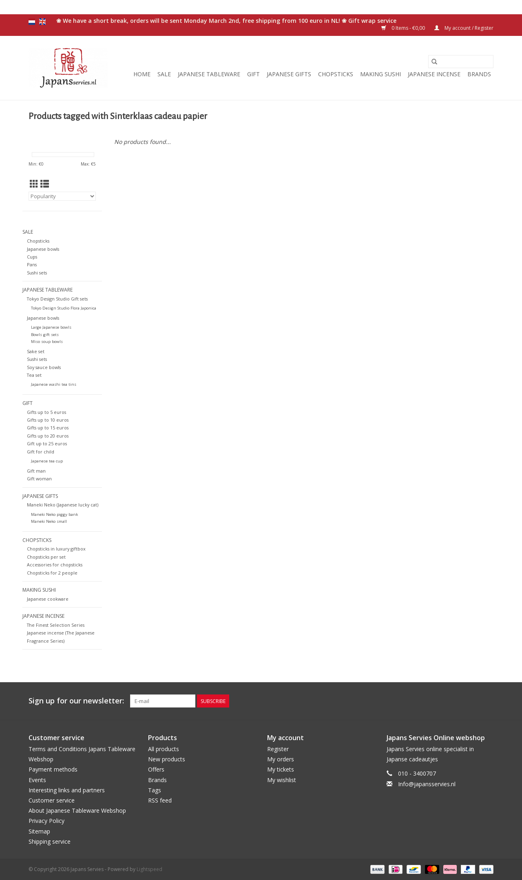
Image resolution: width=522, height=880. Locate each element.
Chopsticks (335, 74)
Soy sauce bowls (44, 367)
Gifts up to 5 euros (46, 412)
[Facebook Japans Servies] (442, 701)
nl (32, 21)
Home (141, 74)
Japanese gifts (289, 74)
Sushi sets (37, 273)
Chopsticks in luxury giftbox (56, 549)
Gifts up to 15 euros (48, 428)
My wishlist (281, 780)
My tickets (280, 769)
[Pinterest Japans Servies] (472, 701)
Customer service (52, 800)
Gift (253, 74)
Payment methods (53, 769)
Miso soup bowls (47, 341)
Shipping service (50, 841)
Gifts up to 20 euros (48, 436)
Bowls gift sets (45, 334)
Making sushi (380, 74)
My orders (280, 759)
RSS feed (160, 800)
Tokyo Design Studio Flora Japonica (63, 308)
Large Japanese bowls (51, 327)
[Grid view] (34, 184)
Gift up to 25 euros (47, 443)
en (42, 21)
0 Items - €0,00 (403, 27)
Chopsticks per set (46, 557)
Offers (156, 769)
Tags (154, 790)
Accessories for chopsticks (54, 565)
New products (166, 759)
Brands (479, 74)
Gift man (36, 471)
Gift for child (40, 452)
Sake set (35, 351)
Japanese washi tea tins (53, 384)
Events (37, 780)
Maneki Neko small (49, 521)
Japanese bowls (43, 249)
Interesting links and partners (67, 790)
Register (278, 749)
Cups (32, 257)
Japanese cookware (48, 599)
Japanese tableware (209, 74)
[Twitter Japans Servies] (457, 701)
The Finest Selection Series (55, 625)
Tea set (34, 375)
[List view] (44, 184)
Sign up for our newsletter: (76, 700)
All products (163, 749)
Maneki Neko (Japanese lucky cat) (62, 505)
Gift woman (39, 478)
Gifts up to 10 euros (48, 420)
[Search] (460, 61)
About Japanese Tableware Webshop (77, 810)
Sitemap (39, 831)
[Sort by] (62, 196)
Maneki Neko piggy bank (54, 514)
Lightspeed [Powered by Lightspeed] (149, 869)
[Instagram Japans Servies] (486, 701)
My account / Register (463, 27)
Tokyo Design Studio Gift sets (57, 299)
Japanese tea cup (47, 461)
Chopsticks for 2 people (52, 573)
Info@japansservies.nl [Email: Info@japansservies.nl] (427, 784)
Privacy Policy (46, 821)
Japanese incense (434, 74)
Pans (32, 264)
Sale (164, 74)
